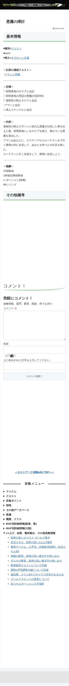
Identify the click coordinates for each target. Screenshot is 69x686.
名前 (5, 346)
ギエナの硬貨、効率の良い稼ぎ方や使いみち (36, 563)
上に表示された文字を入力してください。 (27, 363)
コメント (10, 308)
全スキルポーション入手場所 (27, 586)
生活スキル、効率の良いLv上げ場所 (31, 545)
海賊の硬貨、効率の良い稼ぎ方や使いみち (35, 558)
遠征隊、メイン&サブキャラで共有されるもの (37, 577)
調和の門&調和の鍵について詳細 (29, 572)
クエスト (16, 48)
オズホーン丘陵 (20, 57)
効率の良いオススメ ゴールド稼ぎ (30, 540)
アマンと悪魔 (12, 74)
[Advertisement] (34, 242)
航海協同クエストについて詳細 (29, 568)
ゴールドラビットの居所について (30, 581)
